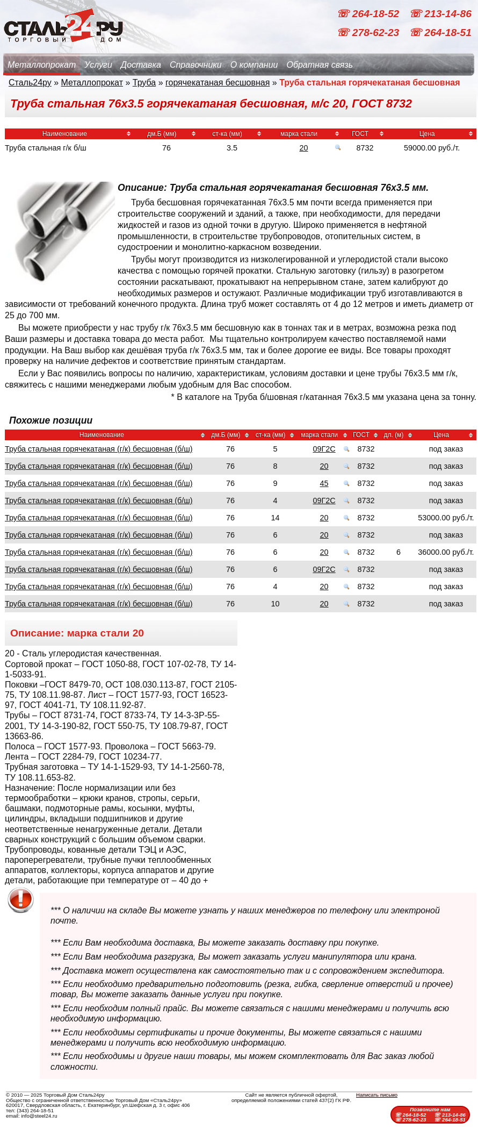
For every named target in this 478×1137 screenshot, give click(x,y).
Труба (144, 82)
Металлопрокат (42, 64)
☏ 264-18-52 (369, 13)
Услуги (98, 64)
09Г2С (324, 449)
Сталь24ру (30, 82)
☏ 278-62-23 (369, 32)
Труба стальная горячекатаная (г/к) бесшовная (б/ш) (99, 449)
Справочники (196, 64)
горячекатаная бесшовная (217, 82)
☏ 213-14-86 (440, 13)
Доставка (141, 64)
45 (324, 483)
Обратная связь (319, 64)
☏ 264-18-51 (440, 32)
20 (304, 148)
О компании (254, 64)
